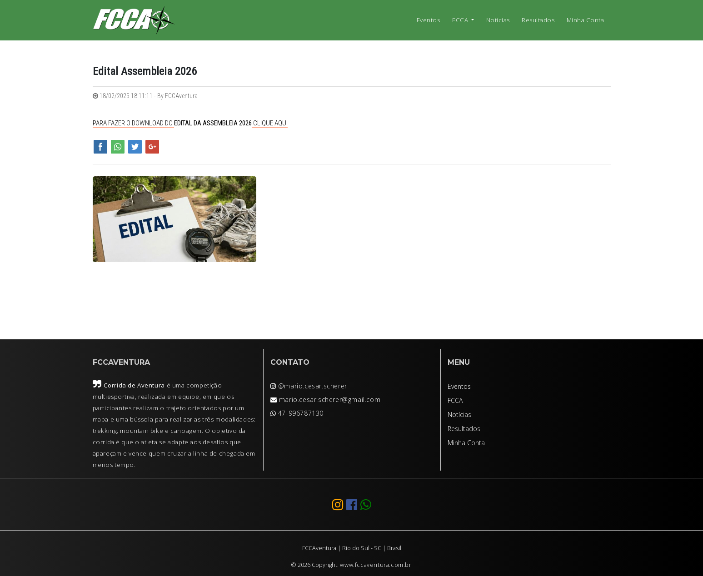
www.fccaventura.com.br (375, 565)
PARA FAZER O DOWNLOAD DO (133, 123)
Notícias (498, 20)
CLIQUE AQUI (270, 123)
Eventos (428, 20)
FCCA (461, 20)
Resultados (538, 20)
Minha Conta (585, 20)
